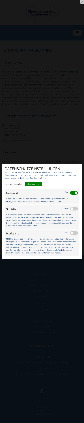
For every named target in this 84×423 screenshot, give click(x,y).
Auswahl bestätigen (14, 184)
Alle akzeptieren (34, 184)
